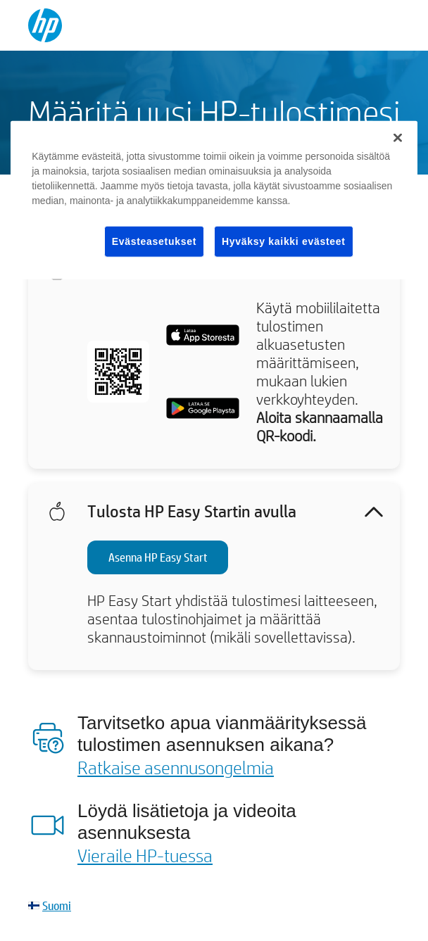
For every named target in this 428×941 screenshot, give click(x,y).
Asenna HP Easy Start (158, 557)
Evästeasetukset (154, 240)
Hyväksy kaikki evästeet (284, 240)
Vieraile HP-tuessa (145, 855)
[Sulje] (397, 137)
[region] (214, 199)
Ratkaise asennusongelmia (175, 767)
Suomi (56, 905)
